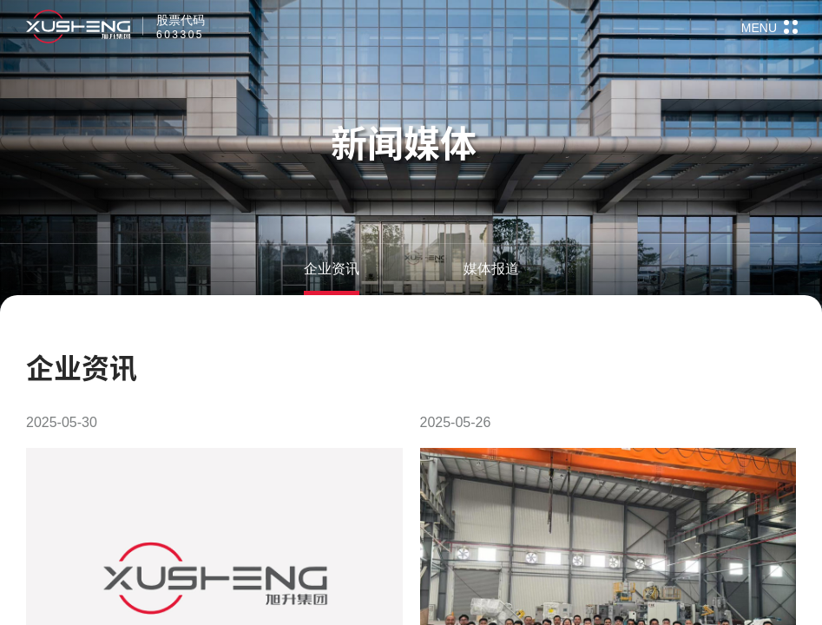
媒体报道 (491, 268)
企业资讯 (331, 268)
